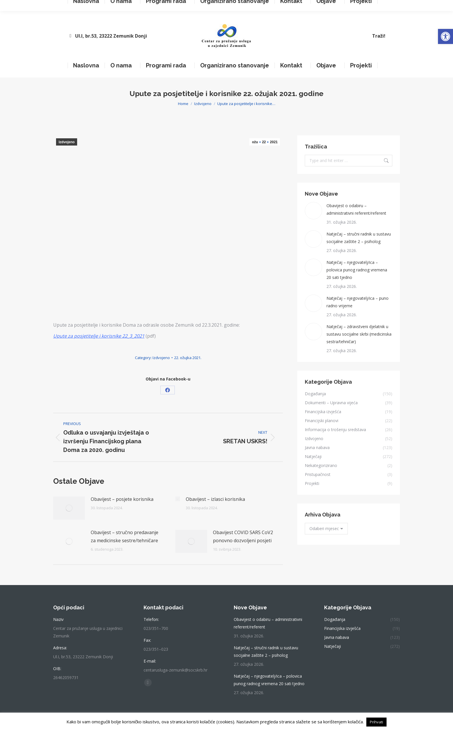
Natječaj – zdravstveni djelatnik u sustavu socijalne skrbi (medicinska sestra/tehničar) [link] (358, 334)
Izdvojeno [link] (67, 142)
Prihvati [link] (376, 722)
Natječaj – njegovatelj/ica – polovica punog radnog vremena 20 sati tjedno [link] (356, 270)
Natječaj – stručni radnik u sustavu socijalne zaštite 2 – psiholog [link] (358, 237)
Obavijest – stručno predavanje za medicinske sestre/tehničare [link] (124, 536)
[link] (445, 36)
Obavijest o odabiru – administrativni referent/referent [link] (356, 209)
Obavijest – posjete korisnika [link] (122, 499)
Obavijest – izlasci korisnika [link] (215, 499)
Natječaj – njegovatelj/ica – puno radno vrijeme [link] (357, 301)
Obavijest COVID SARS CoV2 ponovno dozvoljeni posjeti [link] (243, 536)
